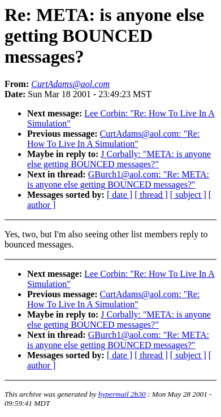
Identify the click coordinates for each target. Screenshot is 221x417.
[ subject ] (188, 194)
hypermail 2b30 (122, 394)
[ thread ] (151, 194)
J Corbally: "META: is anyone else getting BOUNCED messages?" (119, 159)
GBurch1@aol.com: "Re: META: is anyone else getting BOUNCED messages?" (118, 179)
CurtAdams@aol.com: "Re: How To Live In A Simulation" (113, 139)
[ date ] (119, 194)
